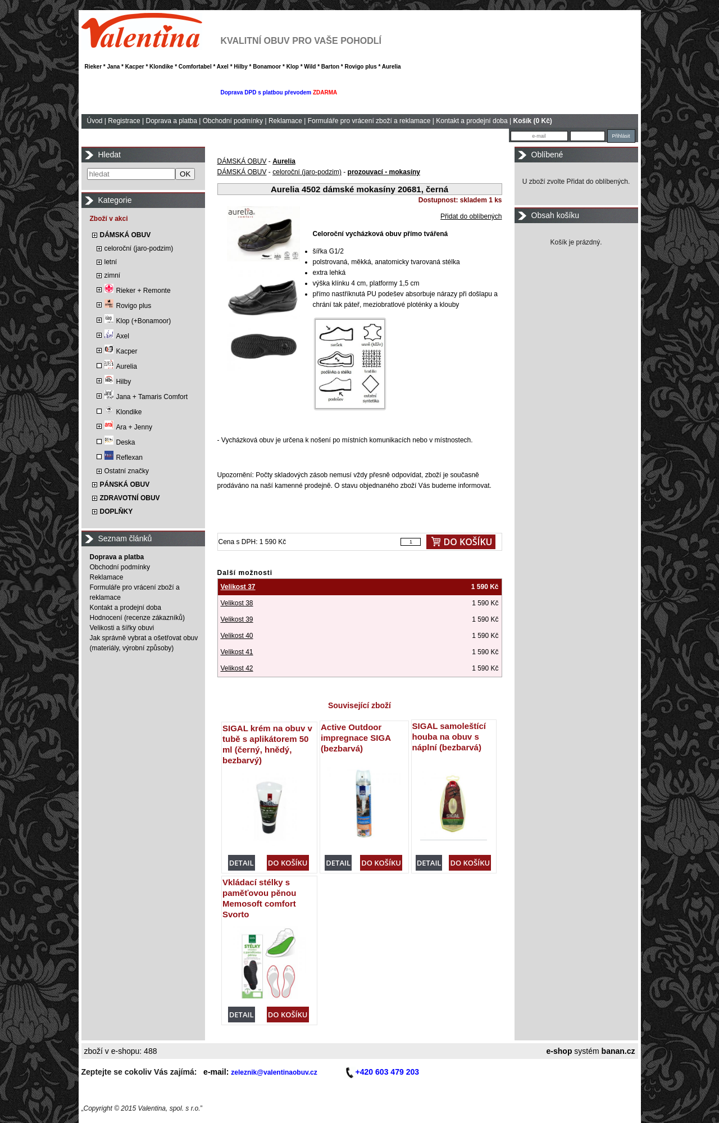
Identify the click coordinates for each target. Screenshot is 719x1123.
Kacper (121, 351)
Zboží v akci (109, 219)
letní (110, 262)
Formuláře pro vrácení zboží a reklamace (369, 121)
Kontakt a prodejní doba (471, 121)
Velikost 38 (237, 603)
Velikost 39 (237, 619)
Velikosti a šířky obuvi (122, 628)
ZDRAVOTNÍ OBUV (130, 498)
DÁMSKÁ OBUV (125, 235)
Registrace (124, 121)
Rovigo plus (128, 306)
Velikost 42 (237, 668)
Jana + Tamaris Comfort (146, 397)
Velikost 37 (238, 587)
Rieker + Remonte (137, 291)
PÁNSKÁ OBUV (125, 484)
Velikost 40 (237, 636)
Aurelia (120, 366)
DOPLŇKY (116, 511)
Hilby (117, 382)
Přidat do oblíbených (471, 216)
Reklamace (285, 121)
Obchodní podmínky (233, 121)
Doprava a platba (171, 121)
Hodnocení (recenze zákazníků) (137, 618)
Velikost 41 (237, 652)
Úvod (95, 121)
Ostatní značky (126, 471)
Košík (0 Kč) (532, 121)
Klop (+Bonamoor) (137, 321)
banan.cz (618, 1051)
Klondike (123, 412)
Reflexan (123, 457)
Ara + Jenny (128, 427)
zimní (112, 275)
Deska (119, 442)
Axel (116, 336)
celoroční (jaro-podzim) (139, 248)
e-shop (559, 1051)
